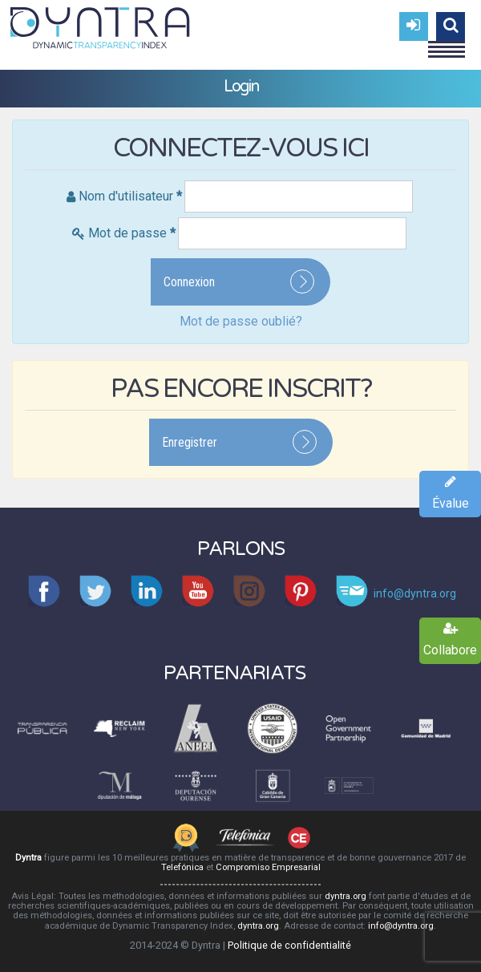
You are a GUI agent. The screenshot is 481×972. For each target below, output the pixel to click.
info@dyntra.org (401, 926)
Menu (446, 42)
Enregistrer (189, 442)
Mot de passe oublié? (241, 321)
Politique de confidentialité (289, 945)
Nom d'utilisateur (130, 196)
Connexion (189, 282)
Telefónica (182, 867)
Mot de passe (132, 233)
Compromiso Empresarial (268, 867)
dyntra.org (345, 896)
